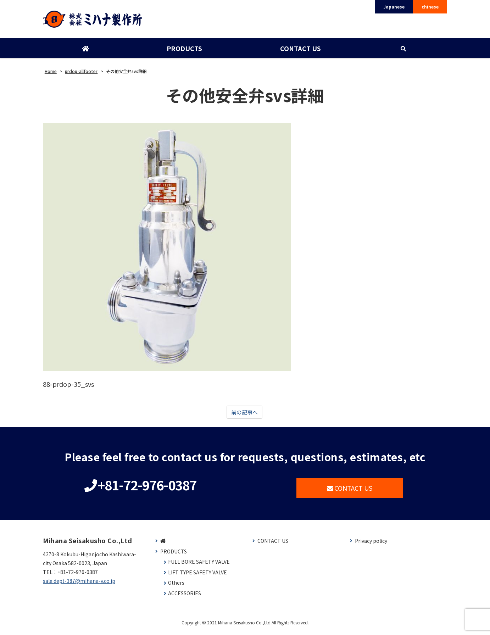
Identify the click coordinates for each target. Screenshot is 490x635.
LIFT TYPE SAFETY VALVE (197, 576)
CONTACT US (299, 50)
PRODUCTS (184, 50)
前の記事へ (244, 415)
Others (176, 586)
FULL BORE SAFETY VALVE (199, 565)
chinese (430, 7)
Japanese (394, 7)
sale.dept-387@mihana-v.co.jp (79, 584)
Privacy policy (371, 544)
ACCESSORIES (184, 597)
